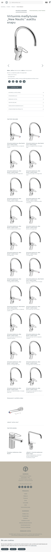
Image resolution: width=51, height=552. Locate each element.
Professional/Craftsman (37, 10)
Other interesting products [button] (26, 109)
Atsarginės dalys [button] (26, 95)
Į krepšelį (14, 87)
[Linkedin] (22, 487)
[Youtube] (31, 487)
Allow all (4, 549)
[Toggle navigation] (2, 2)
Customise (21, 549)
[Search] (10, 2)
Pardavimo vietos (26, 99)
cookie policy (34, 545)
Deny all (13, 549)
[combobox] (27, 2)
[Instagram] (28, 487)
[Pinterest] (25, 487)
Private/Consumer (21, 10)
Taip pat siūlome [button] (26, 102)
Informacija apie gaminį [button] (26, 92)
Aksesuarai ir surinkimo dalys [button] (26, 105)
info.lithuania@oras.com (25, 483)
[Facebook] (19, 487)
